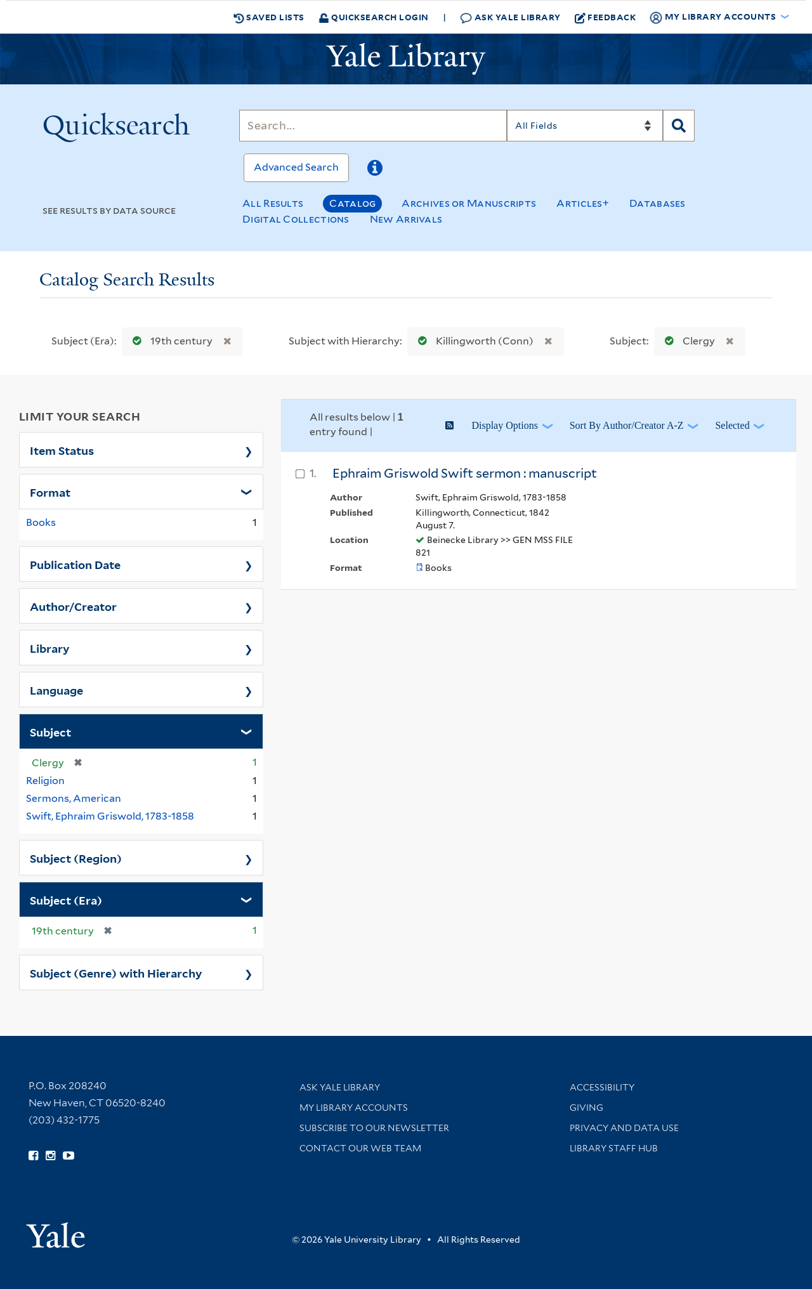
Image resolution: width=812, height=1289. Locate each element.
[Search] (373, 125)
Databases (657, 203)
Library (50, 647)
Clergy (687, 341)
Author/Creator (73, 605)
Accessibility (602, 1087)
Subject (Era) (66, 899)
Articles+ (582, 203)
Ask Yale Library (510, 17)
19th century (169, 341)
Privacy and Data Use (624, 1128)
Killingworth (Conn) (472, 341)
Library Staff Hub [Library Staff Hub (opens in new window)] (614, 1148)
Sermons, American (73, 798)
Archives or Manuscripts (469, 203)
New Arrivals (406, 219)
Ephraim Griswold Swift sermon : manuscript (464, 473)
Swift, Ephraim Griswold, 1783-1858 (110, 816)
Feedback (605, 17)
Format (50, 491)
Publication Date (75, 564)
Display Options (504, 425)
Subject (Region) (76, 857)
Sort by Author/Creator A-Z (627, 425)
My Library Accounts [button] (714, 17)
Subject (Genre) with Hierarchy (116, 972)
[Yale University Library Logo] (406, 59)
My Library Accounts (353, 1108)
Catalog (352, 203)
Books (41, 522)
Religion (45, 781)
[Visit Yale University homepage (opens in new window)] (55, 1230)
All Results (272, 203)
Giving (586, 1108)
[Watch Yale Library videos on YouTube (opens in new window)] (68, 1155)
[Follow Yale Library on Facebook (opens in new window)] (33, 1155)
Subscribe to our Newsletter (374, 1128)
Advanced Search (296, 167)
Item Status (62, 449)
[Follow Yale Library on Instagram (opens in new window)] (50, 1155)
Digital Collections (296, 219)
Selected (732, 425)
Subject (50, 731)
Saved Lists (268, 17)
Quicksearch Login (373, 17)
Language (56, 689)
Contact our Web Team (360, 1148)
